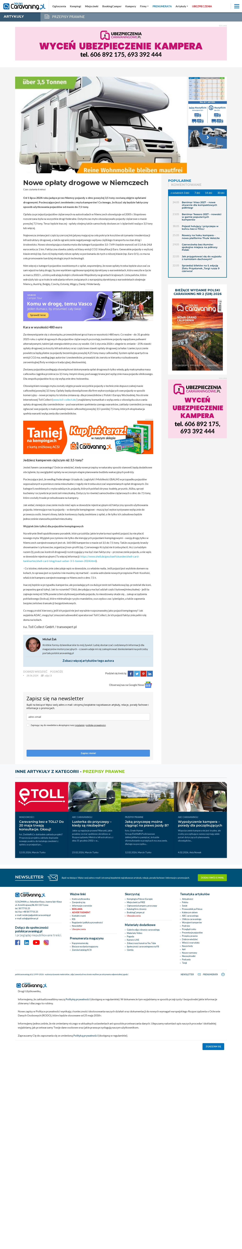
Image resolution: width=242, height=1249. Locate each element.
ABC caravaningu (190, 915)
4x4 (183, 949)
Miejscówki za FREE (136, 902)
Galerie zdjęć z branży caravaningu (143, 929)
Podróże (186, 925)
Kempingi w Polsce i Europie (140, 899)
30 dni (220, 192)
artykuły (14, 16)
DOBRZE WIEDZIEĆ (35, 671)
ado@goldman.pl (30, 918)
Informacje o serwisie (82, 905)
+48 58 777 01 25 (30, 911)
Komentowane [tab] (186, 185)
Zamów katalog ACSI (82, 950)
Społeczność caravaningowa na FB (143, 946)
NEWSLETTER (29, 877)
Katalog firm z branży (137, 909)
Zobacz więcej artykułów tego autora (88, 660)
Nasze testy (187, 946)
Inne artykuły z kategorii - (70, 771)
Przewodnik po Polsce (192, 909)
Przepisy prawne (190, 936)
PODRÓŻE (56, 671)
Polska (185, 902)
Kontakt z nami (79, 915)
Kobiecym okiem (190, 912)
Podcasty (186, 959)
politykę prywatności (96, 725)
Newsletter (77, 925)
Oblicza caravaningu (191, 919)
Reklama (77, 909)
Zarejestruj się (78, 902)
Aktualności (187, 899)
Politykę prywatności (78, 999)
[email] (88, 716)
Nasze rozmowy (189, 952)
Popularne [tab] (179, 181)
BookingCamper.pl (135, 912)
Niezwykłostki (188, 956)
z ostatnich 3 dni (180, 192)
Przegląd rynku (189, 929)
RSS (73, 919)
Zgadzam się (213, 1046)
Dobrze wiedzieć (190, 939)
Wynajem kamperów (192, 922)
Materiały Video (134, 933)
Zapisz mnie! (88, 753)
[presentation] (52, 739)
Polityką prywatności (85, 1035)
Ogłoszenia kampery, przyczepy (142, 905)
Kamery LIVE (133, 939)
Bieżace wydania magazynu (85, 946)
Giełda (130, 950)
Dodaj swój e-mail (212, 877)
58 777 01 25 (24, 908)
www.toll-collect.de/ (65, 399)
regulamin (80, 725)
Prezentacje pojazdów (192, 932)
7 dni (197, 192)
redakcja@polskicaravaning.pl (36, 915)
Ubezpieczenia (79, 929)
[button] (182, 6)
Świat (184, 905)
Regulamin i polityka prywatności (87, 922)
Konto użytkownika (81, 899)
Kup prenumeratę (80, 943)
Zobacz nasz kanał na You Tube (141, 943)
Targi (184, 962)
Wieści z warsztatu (190, 942)
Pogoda (130, 936)
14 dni (208, 192)
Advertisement (81, 912)
